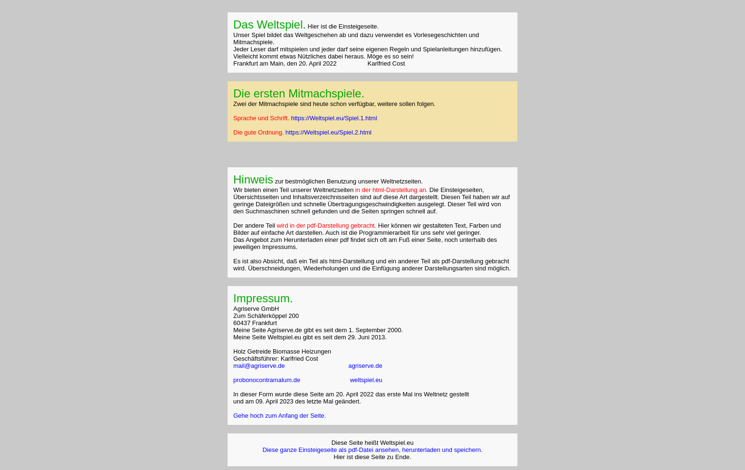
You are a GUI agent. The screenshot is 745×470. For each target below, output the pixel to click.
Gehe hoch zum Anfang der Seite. (279, 415)
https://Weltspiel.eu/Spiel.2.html (329, 132)
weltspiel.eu (366, 380)
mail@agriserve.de (259, 365)
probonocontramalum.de (267, 380)
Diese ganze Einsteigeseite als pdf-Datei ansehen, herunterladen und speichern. (372, 449)
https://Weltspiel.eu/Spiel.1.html (334, 118)
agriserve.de (365, 365)
